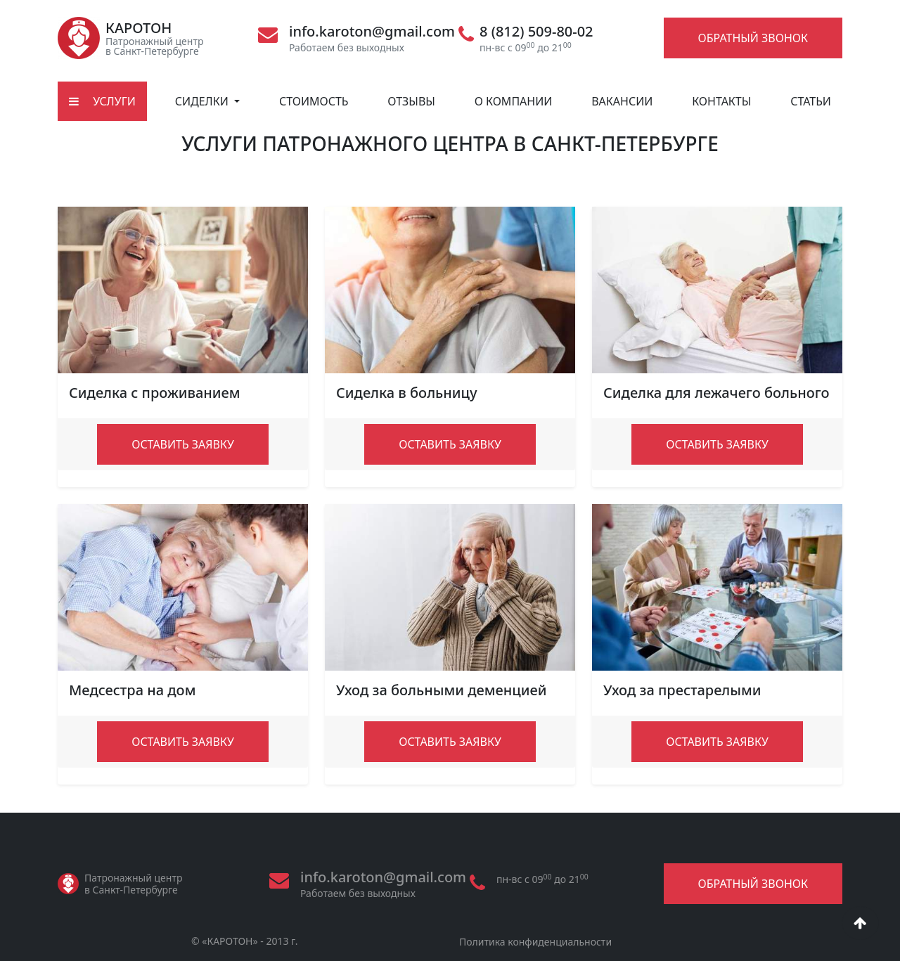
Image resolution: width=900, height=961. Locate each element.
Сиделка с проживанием (154, 392)
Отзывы (411, 101)
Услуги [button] (102, 101)
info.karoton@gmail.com (372, 31)
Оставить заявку (182, 444)
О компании (514, 101)
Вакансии (621, 101)
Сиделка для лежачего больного (716, 392)
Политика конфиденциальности (535, 941)
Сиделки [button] (203, 101)
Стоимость (314, 101)
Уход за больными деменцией (441, 690)
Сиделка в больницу (406, 392)
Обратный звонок (753, 38)
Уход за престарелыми (682, 690)
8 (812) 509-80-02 (536, 31)
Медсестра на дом (132, 690)
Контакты (721, 101)
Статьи (810, 101)
